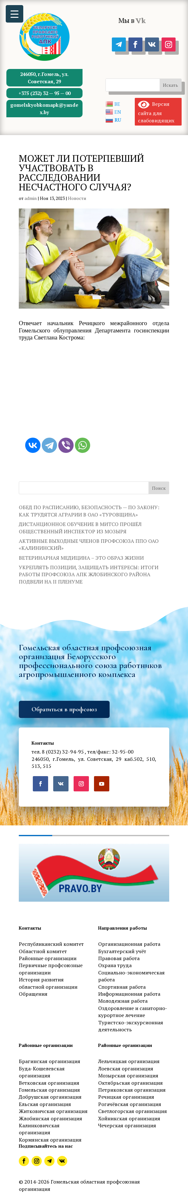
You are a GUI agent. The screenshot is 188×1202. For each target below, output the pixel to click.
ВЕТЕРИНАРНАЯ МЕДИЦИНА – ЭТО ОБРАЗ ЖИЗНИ (81, 557)
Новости (77, 198)
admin (31, 198)
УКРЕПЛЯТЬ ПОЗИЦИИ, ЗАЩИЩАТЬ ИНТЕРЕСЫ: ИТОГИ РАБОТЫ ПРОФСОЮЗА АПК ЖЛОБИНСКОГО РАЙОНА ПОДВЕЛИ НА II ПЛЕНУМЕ (88, 574)
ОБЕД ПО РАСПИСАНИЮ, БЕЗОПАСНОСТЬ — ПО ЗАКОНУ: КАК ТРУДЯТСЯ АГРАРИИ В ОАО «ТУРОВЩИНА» (89, 511)
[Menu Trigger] (14, 14)
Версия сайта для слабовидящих (156, 112)
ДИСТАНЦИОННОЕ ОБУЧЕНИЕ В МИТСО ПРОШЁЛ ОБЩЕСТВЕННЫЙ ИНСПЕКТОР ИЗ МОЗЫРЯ (80, 528)
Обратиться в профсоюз (64, 709)
